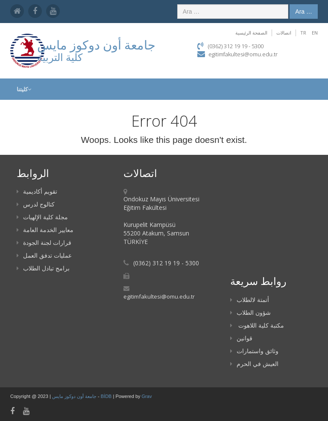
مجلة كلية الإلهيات (42, 217)
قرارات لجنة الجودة (44, 242)
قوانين (241, 338)
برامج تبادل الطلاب (43, 268)
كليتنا (24, 89)
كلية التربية (59, 57)
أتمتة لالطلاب (249, 300)
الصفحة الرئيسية (251, 32)
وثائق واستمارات (254, 351)
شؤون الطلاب (250, 312)
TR (303, 32)
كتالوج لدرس (36, 204)
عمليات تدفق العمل (44, 255)
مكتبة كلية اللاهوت (257, 325)
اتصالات (283, 32)
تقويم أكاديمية (37, 191)
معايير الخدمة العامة (45, 230)
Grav (147, 396)
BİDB (107, 396)
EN (315, 32)
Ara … (303, 11)
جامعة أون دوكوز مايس (75, 396)
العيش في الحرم (254, 364)
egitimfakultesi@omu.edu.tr (243, 54)
